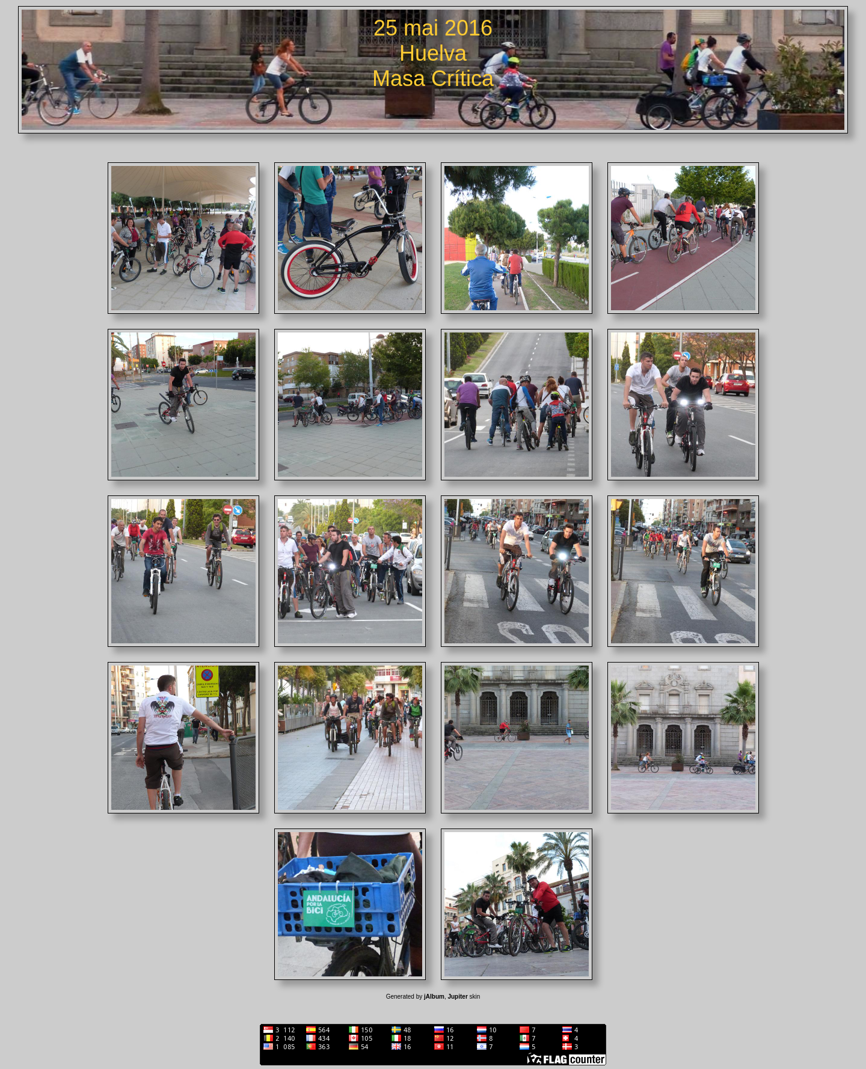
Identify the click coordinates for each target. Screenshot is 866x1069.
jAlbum (434, 996)
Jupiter (457, 996)
